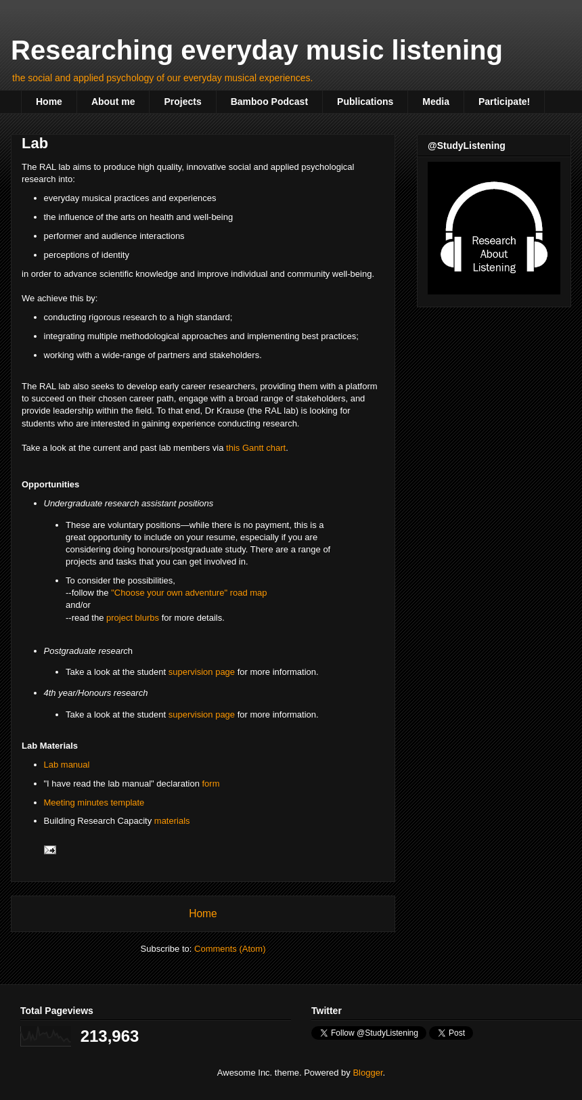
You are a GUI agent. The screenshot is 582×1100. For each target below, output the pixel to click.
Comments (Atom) (229, 949)
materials (172, 821)
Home (49, 101)
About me (113, 101)
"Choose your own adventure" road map (189, 593)
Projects (182, 101)
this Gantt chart (256, 448)
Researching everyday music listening (257, 50)
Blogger (367, 1073)
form (211, 783)
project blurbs (132, 618)
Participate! (504, 101)
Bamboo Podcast (269, 101)
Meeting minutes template (94, 802)
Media (435, 101)
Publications (365, 101)
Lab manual (67, 765)
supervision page (202, 672)
